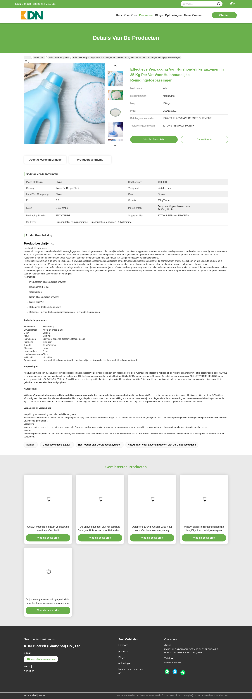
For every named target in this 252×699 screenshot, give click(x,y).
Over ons (123, 645)
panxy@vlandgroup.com (40, 659)
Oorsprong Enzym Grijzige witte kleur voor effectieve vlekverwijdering (152, 529)
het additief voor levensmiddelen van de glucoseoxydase (162, 444)
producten (146, 15)
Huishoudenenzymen (59, 57)
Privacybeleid (30, 695)
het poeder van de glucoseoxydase (99, 444)
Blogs (121, 657)
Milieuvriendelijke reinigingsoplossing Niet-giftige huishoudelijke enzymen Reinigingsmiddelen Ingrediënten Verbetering (204, 529)
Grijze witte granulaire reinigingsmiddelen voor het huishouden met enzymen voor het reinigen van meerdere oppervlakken (48, 601)
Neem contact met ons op (130, 671)
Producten (39, 57)
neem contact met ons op (195, 15)
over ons (130, 15)
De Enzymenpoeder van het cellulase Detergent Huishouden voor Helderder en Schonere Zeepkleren (100, 529)
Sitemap (42, 695)
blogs (159, 15)
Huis (119, 15)
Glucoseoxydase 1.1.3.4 (56, 444)
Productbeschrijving (90, 159)
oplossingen (173, 15)
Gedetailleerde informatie (45, 159)
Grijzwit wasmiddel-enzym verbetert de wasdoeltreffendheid (48, 529)
